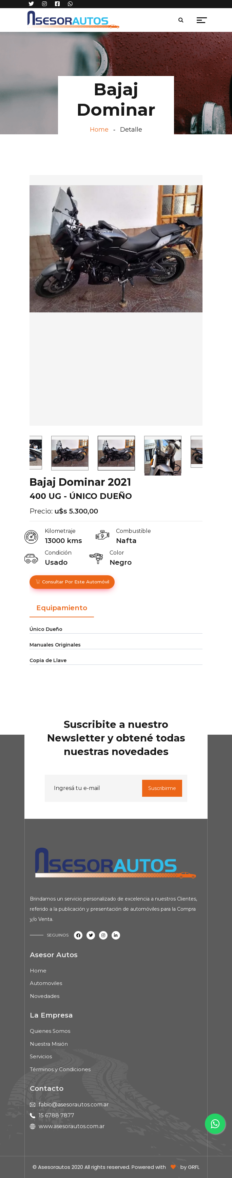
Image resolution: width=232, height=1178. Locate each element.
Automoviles (46, 983)
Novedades (44, 996)
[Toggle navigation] (127, 22)
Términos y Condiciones (60, 1069)
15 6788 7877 (56, 1115)
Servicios (41, 1056)
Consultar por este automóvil (72, 581)
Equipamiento (61, 608)
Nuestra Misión (49, 1044)
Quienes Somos (50, 1031)
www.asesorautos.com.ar (72, 1126)
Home (99, 129)
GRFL (193, 1167)
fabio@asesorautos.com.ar (74, 1104)
